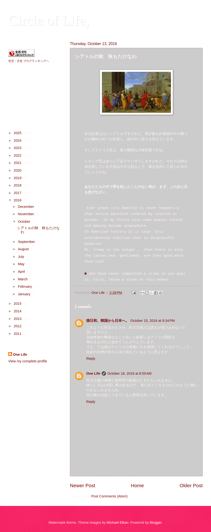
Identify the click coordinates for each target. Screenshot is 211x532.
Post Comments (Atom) (109, 496)
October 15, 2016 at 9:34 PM (152, 321)
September (27, 242)
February (25, 286)
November (26, 214)
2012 (18, 326)
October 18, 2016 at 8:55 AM (129, 373)
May (21, 264)
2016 (18, 200)
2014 (18, 311)
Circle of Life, (48, 20)
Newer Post (82, 485)
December (26, 207)
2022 (18, 155)
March (23, 279)
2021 (18, 163)
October (24, 221)
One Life (93, 373)
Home (137, 485)
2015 (18, 303)
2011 (18, 334)
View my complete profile (27, 361)
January (24, 294)
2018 (18, 185)
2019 (18, 178)
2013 (18, 319)
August (24, 249)
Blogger (156, 522)
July (21, 257)
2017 (18, 193)
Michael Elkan (117, 522)
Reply (90, 358)
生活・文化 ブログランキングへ (28, 61)
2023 (18, 148)
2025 (18, 133)
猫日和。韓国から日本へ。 (107, 321)
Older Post (191, 485)
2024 (18, 140)
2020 (18, 170)
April (22, 271)
